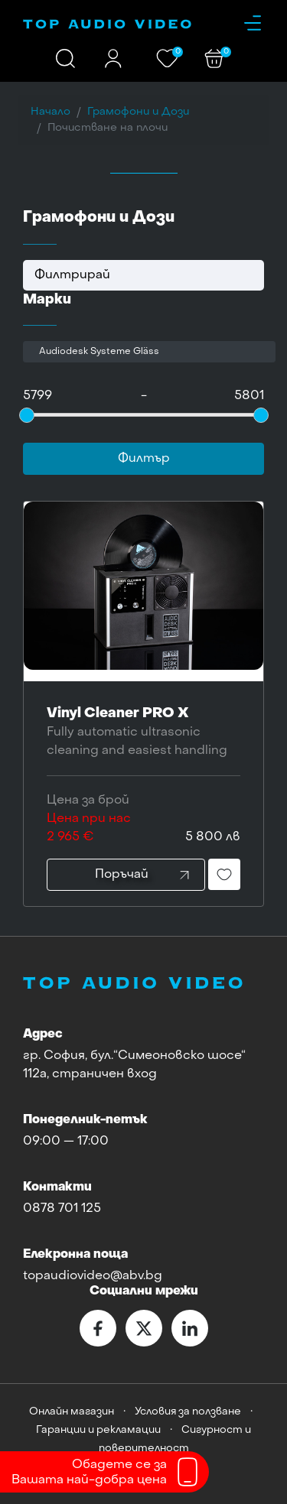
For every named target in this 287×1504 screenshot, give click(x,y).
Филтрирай (72, 275)
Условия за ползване (188, 1412)
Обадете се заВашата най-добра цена (89, 1472)
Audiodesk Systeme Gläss (99, 351)
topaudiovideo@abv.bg (92, 1276)
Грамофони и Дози (138, 112)
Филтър (144, 459)
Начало (50, 112)
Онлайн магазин (71, 1412)
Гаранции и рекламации (98, 1430)
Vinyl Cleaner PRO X (143, 733)
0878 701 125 (62, 1209)
